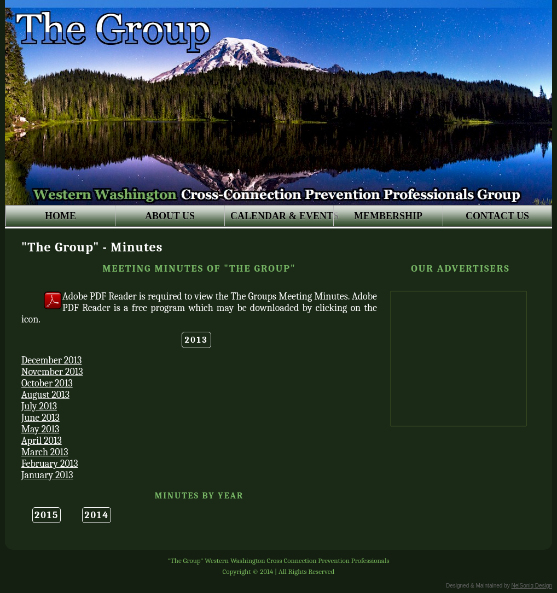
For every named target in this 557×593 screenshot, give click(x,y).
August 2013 (45, 395)
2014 (96, 515)
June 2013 (40, 418)
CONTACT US (497, 215)
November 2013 (52, 372)
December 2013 (51, 360)
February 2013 (49, 463)
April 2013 (41, 441)
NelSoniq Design (532, 586)
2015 (46, 515)
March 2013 (44, 452)
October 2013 (47, 383)
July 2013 (39, 406)
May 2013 (40, 429)
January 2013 (47, 475)
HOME (60, 215)
